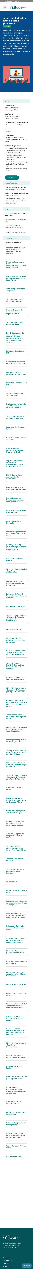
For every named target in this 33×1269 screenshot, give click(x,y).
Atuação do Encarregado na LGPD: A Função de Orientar (16, 488)
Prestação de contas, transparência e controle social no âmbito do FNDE (15, 500)
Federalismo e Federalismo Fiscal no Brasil (16, 511)
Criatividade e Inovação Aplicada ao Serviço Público (16, 1056)
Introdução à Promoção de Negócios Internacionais (15, 678)
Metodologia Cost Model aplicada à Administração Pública (15, 928)
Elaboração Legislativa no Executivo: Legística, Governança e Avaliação (15, 823)
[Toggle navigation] (5, 7)
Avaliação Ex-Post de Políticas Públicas (13, 1102)
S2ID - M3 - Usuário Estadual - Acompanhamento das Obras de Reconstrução (16, 1005)
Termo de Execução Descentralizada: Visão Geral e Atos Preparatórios (16, 848)
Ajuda (27, 1265)
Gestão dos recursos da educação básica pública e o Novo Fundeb (16, 974)
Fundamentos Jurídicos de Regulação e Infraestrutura (16, 362)
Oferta (7, 101)
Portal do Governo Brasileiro (13, 1)
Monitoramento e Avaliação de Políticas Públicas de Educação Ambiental (16, 406)
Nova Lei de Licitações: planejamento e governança (16, 373)
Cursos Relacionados (11, 238)
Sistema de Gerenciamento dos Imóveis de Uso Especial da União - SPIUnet (16, 752)
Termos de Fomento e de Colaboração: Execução (15, 417)
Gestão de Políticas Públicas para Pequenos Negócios (16, 1078)
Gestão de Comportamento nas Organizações (16, 1124)
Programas (8, 209)
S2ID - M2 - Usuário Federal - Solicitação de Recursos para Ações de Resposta (16, 690)
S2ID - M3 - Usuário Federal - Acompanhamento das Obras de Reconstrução (16, 940)
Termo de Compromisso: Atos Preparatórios (14, 323)
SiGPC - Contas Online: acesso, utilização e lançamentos (14, 477)
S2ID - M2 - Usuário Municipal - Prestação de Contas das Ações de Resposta (15, 666)
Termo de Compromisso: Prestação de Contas (14, 300)
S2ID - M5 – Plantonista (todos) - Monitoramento (15, 952)
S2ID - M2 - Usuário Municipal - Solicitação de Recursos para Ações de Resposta (15, 1031)
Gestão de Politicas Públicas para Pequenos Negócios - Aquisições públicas (16, 729)
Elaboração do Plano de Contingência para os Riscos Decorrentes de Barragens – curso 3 (16, 703)
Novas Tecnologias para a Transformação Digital (15, 812)
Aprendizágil (8, 1261)
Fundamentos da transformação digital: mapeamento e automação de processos (16, 1090)
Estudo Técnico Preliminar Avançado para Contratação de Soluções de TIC (16, 764)
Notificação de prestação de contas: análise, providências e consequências (16, 903)
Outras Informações (11, 183)
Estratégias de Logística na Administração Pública (16, 741)
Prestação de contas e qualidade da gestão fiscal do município (15, 640)
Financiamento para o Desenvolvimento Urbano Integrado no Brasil (15, 450)
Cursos (5, 1264)
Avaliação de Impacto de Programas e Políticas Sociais (15, 835)
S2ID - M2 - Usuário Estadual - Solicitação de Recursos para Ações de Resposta (16, 777)
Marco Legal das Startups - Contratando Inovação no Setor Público (16, 278)
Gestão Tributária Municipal (16, 984)
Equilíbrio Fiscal (11, 882)
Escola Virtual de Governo (18, 7)
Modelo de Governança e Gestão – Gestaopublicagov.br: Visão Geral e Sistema (16, 264)
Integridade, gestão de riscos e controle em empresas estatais (14, 312)
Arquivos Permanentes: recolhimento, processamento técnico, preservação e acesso (14, 463)
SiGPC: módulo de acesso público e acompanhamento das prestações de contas (16, 915)
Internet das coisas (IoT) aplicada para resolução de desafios (16, 1018)
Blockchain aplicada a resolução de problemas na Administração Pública (16, 800)
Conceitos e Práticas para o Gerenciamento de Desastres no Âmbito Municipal (16, 250)
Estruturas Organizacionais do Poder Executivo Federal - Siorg (16, 533)
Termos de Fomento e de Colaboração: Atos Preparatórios (15, 871)
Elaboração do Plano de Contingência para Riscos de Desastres (16, 596)
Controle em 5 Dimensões (15, 606)
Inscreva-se (11, 177)
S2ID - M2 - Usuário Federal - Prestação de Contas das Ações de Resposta (16, 1135)
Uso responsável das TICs (15, 629)
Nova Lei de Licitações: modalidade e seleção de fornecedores (15, 583)
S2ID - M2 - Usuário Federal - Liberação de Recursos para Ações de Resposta (16, 652)
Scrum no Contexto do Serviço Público (14, 394)
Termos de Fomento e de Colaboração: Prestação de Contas (16, 716)
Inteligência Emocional (14, 1156)
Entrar (16, 195)
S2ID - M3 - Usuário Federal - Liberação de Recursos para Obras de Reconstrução (16, 618)
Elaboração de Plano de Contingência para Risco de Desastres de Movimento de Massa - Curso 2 (16, 547)
